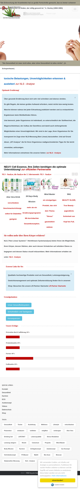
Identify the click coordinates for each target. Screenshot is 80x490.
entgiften (45, 430)
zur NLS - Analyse (25, 84)
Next (76, 174)
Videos (4, 406)
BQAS (36, 455)
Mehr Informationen (59, 476)
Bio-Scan (47, 455)
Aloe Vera (70, 430)
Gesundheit (6, 392)
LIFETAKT (21, 436)
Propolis (48, 443)
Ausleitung (32, 424)
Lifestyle (56, 424)
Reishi (24, 443)
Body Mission (9, 449)
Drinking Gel (8, 436)
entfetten (33, 430)
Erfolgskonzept (35, 449)
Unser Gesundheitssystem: (19, 305)
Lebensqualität (36, 436)
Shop (4, 413)
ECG (3, 399)
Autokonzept (7, 403)
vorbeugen (57, 430)
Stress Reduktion (53, 436)
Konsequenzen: (14, 318)
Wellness (44, 424)
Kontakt (5, 389)
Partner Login (51, 13)
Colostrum (35, 443)
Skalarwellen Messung (11, 461)
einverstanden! (57, 480)
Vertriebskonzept (10, 455)
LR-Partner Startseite (57, 286)
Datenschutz (6, 410)
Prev (72, 174)
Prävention (8, 430)
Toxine (20, 424)
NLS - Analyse (45, 174)
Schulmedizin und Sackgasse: (20, 312)
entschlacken (69, 424)
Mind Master (60, 443)
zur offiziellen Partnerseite (36, 169)
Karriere (5, 396)
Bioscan (59, 455)
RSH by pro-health (33, 473)
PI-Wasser (24, 455)
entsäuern (20, 430)
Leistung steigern (10, 443)
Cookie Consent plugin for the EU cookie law (57, 484)
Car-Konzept (65, 449)
